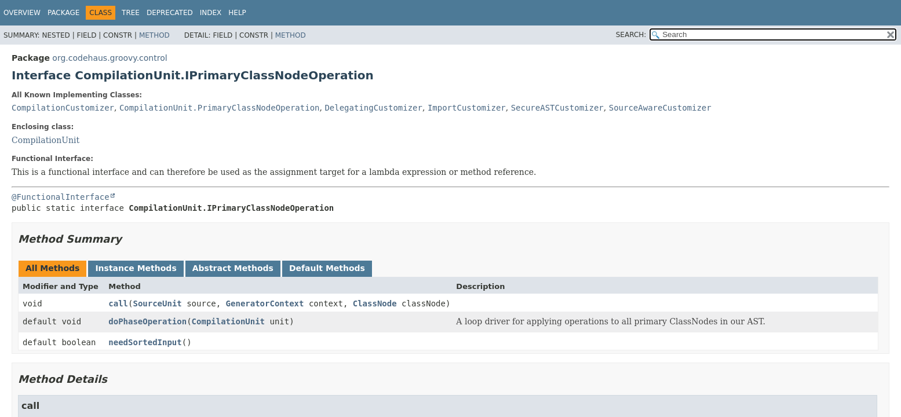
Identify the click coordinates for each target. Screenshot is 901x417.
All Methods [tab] (52, 268)
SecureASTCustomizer (557, 107)
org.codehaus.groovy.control (109, 58)
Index (211, 13)
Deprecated (170, 13)
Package (63, 13)
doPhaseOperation (147, 321)
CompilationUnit (45, 140)
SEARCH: (631, 35)
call (118, 303)
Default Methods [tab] (327, 268)
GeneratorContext (265, 303)
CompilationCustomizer (63, 107)
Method (154, 35)
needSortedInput (144, 342)
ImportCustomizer (467, 107)
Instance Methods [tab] (135, 268)
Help (237, 13)
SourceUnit (157, 303)
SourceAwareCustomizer (660, 107)
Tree (131, 13)
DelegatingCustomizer (373, 107)
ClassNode (375, 303)
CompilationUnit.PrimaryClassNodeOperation (219, 107)
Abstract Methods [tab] (232, 268)
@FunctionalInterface (61, 197)
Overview (22, 13)
